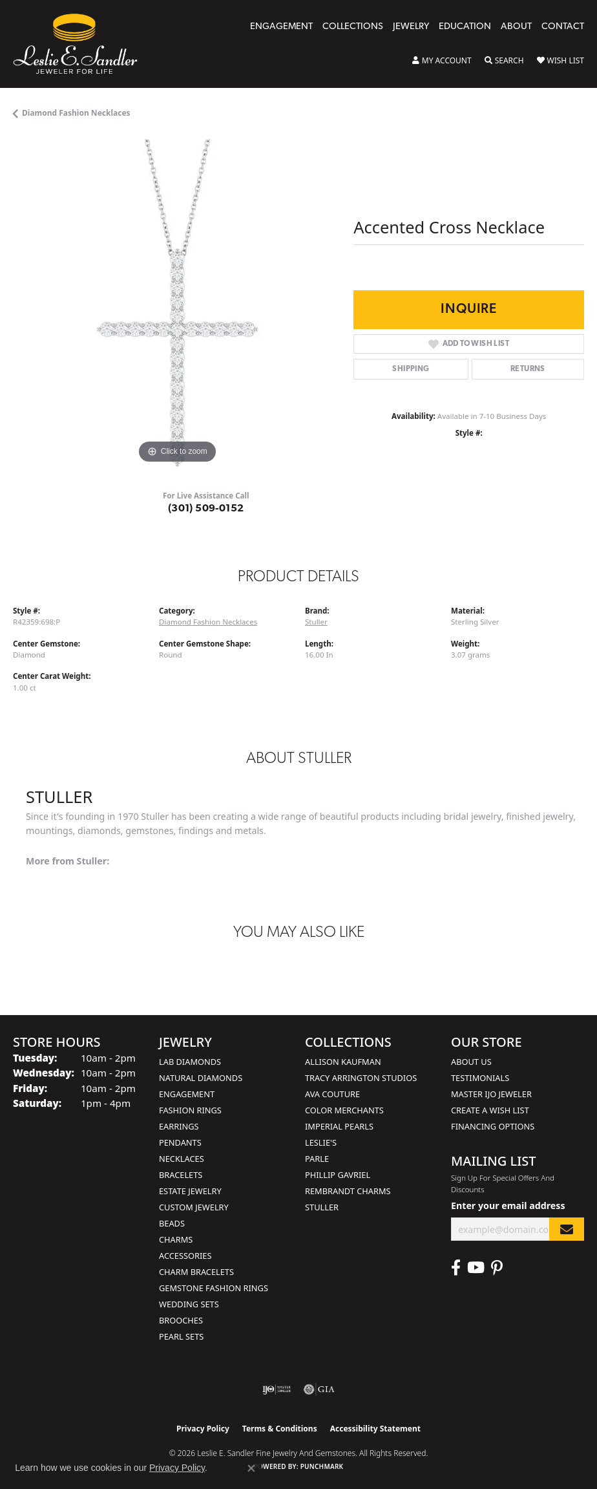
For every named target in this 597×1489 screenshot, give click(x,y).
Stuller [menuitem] (322, 1207)
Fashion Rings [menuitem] (190, 1110)
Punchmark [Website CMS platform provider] (322, 1466)
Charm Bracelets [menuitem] (196, 1272)
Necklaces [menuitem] (181, 1158)
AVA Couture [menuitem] (332, 1094)
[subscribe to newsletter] (566, 1229)
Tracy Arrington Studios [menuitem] (361, 1078)
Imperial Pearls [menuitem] (339, 1126)
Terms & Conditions (279, 1428)
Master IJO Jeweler (491, 1094)
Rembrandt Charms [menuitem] (348, 1191)
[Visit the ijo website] (276, 1389)
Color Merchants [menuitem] (344, 1110)
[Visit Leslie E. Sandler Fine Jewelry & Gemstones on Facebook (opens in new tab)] (456, 1268)
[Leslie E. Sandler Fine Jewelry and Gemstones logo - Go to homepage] (82, 44)
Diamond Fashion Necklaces (76, 112)
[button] (442, 60)
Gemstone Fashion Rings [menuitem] (213, 1288)
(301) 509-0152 (206, 509)
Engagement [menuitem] (187, 1094)
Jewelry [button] (411, 27)
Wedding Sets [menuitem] (189, 1304)
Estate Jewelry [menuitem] (190, 1191)
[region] (176, 303)
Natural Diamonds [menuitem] (200, 1078)
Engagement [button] (281, 27)
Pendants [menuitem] (180, 1142)
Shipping (410, 369)
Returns (527, 369)
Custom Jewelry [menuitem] (194, 1207)
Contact (562, 27)
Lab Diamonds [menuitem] (190, 1061)
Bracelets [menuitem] (180, 1175)
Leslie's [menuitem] (321, 1142)
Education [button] (465, 27)
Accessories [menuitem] (185, 1255)
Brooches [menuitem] (181, 1320)
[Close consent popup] (251, 1468)
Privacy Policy (202, 1428)
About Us (471, 1061)
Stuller (316, 622)
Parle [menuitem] (317, 1158)
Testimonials (480, 1078)
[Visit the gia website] (319, 1389)
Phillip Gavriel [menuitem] (337, 1175)
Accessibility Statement (375, 1428)
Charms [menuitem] (176, 1239)
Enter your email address (508, 1205)
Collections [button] (352, 27)
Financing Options (492, 1126)
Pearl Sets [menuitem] (181, 1336)
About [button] (516, 27)
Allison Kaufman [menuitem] (343, 1061)
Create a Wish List (490, 1110)
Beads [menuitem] (172, 1223)
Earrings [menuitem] (179, 1126)
